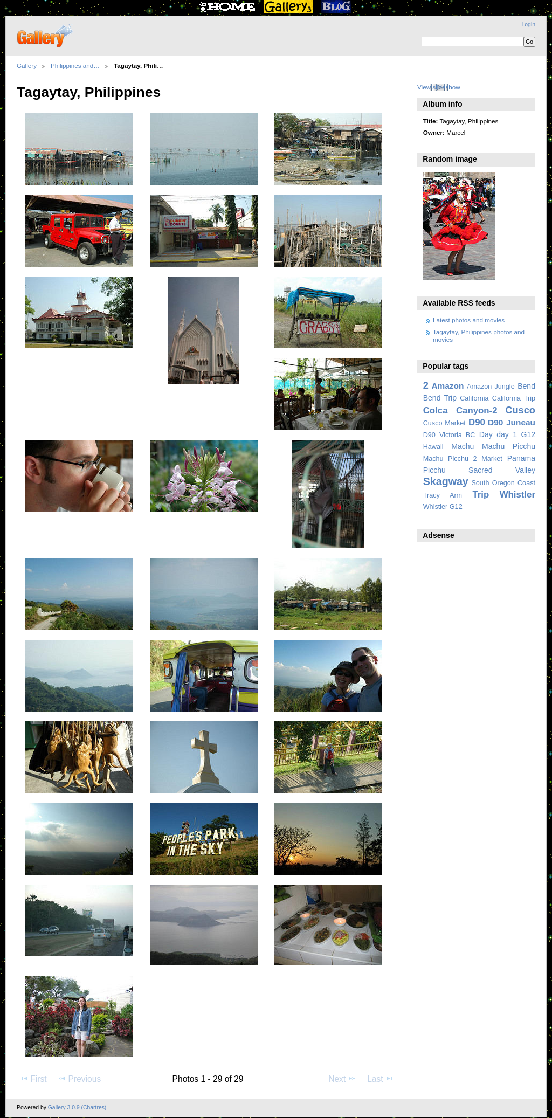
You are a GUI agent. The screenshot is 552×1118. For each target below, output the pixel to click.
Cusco (520, 410)
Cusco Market (444, 423)
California (474, 398)
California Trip (513, 398)
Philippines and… (75, 65)
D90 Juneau (511, 422)
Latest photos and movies (469, 319)
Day (486, 434)
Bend (526, 386)
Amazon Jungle (491, 386)
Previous (79, 1079)
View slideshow (438, 87)
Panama (521, 458)
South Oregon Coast (503, 483)
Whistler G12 (443, 506)
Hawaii (433, 447)
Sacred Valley (501, 470)
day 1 (506, 434)
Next (342, 1079)
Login (528, 24)
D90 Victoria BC (449, 435)
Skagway (445, 481)
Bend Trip (440, 398)
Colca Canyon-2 (460, 410)
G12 (528, 434)
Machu (462, 446)
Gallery (27, 65)
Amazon (447, 385)
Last (380, 1079)
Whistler (517, 494)
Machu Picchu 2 (450, 459)
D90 (476, 422)
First (33, 1079)
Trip (480, 494)
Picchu (434, 470)
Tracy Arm (442, 495)
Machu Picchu (508, 446)
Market (491, 459)
